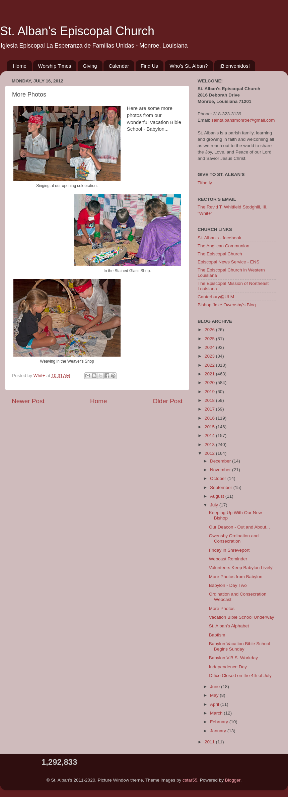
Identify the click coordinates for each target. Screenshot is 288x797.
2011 (210, 741)
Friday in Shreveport (229, 550)
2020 (210, 382)
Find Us (149, 66)
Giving (90, 66)
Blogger (232, 780)
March (217, 713)
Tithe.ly (205, 182)
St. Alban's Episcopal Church (77, 31)
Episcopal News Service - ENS (229, 261)
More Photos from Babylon (236, 576)
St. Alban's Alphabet (229, 625)
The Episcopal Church (220, 253)
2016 (210, 418)
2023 (210, 356)
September (221, 487)
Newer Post (28, 401)
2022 (210, 365)
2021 (210, 373)
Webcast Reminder (228, 558)
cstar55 (190, 780)
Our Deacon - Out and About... (239, 527)
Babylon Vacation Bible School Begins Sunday (239, 646)
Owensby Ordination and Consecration (234, 538)
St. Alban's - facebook (219, 237)
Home (19, 66)
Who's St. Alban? (189, 66)
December (221, 461)
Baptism (217, 634)
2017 (210, 409)
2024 (210, 347)
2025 (210, 338)
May (215, 695)
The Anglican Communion (223, 245)
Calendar (119, 66)
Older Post (168, 401)
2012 (210, 453)
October (218, 478)
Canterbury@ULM (216, 296)
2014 (210, 435)
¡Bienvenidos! (234, 66)
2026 (210, 329)
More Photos (222, 608)
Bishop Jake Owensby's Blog (227, 304)
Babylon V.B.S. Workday (233, 657)
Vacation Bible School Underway (241, 617)
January (218, 730)
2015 (210, 426)
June (215, 686)
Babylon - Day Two (228, 585)
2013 (210, 444)
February (219, 721)
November (221, 469)
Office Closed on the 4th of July (240, 675)
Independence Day (228, 666)
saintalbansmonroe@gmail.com (243, 120)
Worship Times (54, 66)
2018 (210, 400)
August (217, 496)
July (214, 504)
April (215, 704)
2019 (210, 391)
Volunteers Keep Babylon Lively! (241, 567)
